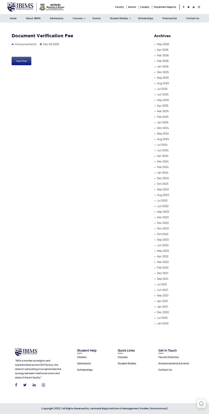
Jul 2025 (162, 89)
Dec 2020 (163, 312)
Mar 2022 (163, 262)
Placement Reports (165, 7)
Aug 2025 (163, 83)
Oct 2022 (162, 234)
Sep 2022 (163, 239)
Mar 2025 (163, 111)
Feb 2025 (162, 116)
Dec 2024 (163, 128)
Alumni (132, 7)
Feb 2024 (163, 167)
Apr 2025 (162, 105)
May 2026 (163, 44)
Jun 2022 (162, 245)
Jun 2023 (162, 206)
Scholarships (145, 18)
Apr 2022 (162, 256)
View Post (21, 61)
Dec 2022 (163, 223)
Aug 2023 (163, 195)
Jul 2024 (162, 144)
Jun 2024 (163, 150)
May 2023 (163, 211)
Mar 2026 (163, 55)
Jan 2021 (162, 306)
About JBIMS (33, 18)
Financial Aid (169, 18)
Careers (144, 7)
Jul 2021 (162, 284)
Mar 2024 (163, 161)
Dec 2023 (163, 178)
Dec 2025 (163, 72)
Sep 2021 (162, 278)
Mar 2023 (163, 217)
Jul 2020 (162, 318)
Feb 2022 (162, 267)
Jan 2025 (162, 122)
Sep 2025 (163, 77)
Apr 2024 (162, 156)
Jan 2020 (162, 323)
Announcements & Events (173, 363)
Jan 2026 (162, 66)
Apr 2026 (162, 49)
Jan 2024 (162, 172)
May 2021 (162, 295)
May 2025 (163, 100)
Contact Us (192, 18)
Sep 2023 (163, 189)
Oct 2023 (162, 183)
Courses (78, 18)
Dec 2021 (162, 273)
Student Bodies (119, 18)
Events (97, 18)
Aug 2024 (163, 139)
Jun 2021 (162, 290)
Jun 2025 (162, 94)
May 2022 (163, 251)
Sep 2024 (163, 133)
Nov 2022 (163, 228)
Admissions (56, 18)
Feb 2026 (163, 61)
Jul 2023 (162, 200)
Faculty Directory (168, 357)
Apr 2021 (162, 301)
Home (13, 18)
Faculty (119, 7)
